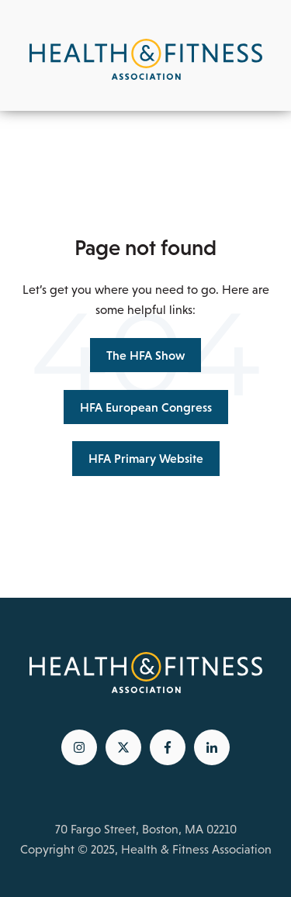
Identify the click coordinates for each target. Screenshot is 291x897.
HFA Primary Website (145, 458)
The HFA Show (145, 355)
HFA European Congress (146, 407)
